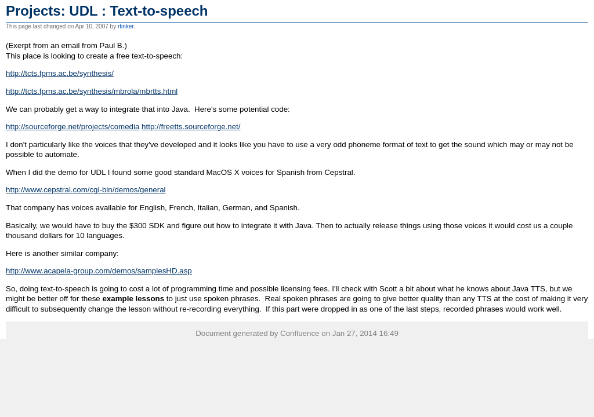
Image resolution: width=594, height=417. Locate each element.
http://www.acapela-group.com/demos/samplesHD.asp (99, 270)
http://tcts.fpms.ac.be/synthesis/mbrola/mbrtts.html (92, 91)
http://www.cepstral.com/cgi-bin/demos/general (86, 189)
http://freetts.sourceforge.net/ (191, 126)
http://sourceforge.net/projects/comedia (72, 126)
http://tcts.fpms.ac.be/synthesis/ (60, 73)
